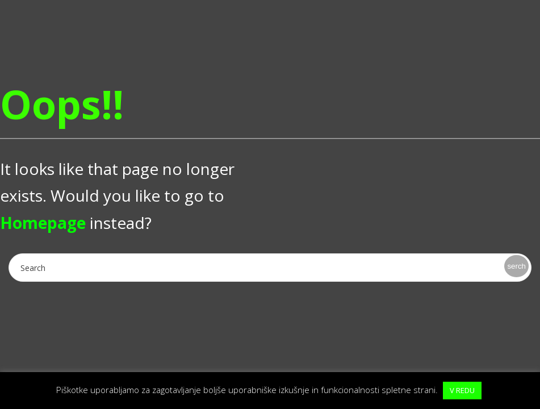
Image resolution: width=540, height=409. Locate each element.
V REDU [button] (462, 390)
